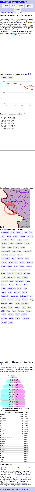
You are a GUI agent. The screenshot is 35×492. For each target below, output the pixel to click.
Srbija (6, 5)
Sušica (11, 303)
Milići (26, 285)
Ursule (30, 307)
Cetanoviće (19, 243)
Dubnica (20, 255)
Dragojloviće (27, 251)
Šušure (17, 303)
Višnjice (3, 315)
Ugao (23, 307)
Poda (25, 288)
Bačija (12, 232)
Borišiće (22, 236)
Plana (19, 288)
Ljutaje (28, 281)
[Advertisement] (17, 54)
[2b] (1, 364)
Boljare (15, 236)
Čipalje (27, 243)
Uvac (8, 311)
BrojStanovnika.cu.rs (13, 1)
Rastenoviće (14, 296)
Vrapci (18, 315)
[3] (17, 29)
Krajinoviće (11, 277)
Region (13, 5)
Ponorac (3, 292)
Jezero (22, 266)
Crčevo (9, 247)
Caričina (3, 243)
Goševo (22, 262)
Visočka (10, 315)
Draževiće (4, 255)
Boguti (9, 236)
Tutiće (11, 307)
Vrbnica (24, 315)
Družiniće (12, 255)
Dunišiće (20, 258)
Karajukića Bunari (24, 270)
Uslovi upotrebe (23, 489)
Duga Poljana (5, 258)
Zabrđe (11, 318)
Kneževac (19, 273)
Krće (18, 277)
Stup (31, 300)
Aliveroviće (4, 232)
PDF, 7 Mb (25, 481)
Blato (2, 236)
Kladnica (10, 273)
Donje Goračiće (5, 251)
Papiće (3, 288)
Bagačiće (19, 232)
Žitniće (10, 322)
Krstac (11, 281)
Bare (26, 232)
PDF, (18, 474)
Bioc (31, 232)
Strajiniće (25, 300)
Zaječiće (3, 322)
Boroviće (30, 236)
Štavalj (18, 300)
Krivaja (25, 277)
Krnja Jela (4, 281)
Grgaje (10, 266)
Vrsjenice (4, 318)
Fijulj (27, 258)
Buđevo (26, 240)
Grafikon (3, 77)
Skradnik (10, 300)
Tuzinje (17, 307)
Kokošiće (27, 273)
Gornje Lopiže (13, 262)
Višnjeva (28, 311)
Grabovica (30, 262)
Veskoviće (21, 311)
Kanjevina (13, 270)
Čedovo (10, 243)
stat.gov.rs (3, 469)
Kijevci (3, 273)
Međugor (19, 285)
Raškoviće (17, 292)
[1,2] (29, 74)
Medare (11, 285)
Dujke (13, 258)
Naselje (17, 9)
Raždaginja (23, 296)
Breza (13, 240)
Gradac (3, 266)
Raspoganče (4, 296)
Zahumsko (25, 318)
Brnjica (19, 240)
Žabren (18, 318)
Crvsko (16, 247)
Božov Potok (5, 240)
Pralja (10, 292)
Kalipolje (29, 266)
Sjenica (10, 214)
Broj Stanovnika (5, 12)
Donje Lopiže (17, 251)
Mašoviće (4, 285)
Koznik (3, 277)
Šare (30, 296)
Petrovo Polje (11, 288)
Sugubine (4, 303)
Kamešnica (4, 270)
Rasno (25, 292)
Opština (28, 5)
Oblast (21, 5)
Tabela (10, 77)
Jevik (15, 266)
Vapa (13, 311)
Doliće (23, 247)
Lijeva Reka (19, 281)
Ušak (2, 311)
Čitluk (3, 247)
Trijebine (3, 307)
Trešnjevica (25, 303)
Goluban (3, 262)
